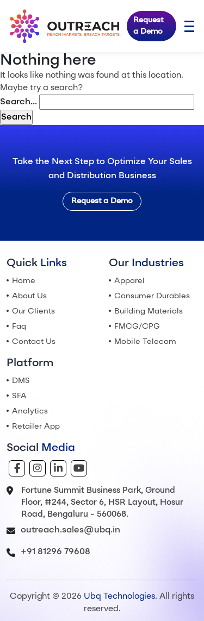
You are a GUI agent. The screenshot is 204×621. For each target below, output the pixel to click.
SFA (19, 396)
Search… (18, 102)
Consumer (152, 296)
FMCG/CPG (137, 326)
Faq (19, 326)
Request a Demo (148, 25)
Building (148, 311)
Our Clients (33, 311)
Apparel (129, 281)
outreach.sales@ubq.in (70, 530)
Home (23, 281)
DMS (21, 381)
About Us (29, 296)
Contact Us (33, 342)
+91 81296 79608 (55, 552)
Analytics (30, 411)
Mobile (145, 342)
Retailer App (36, 426)
